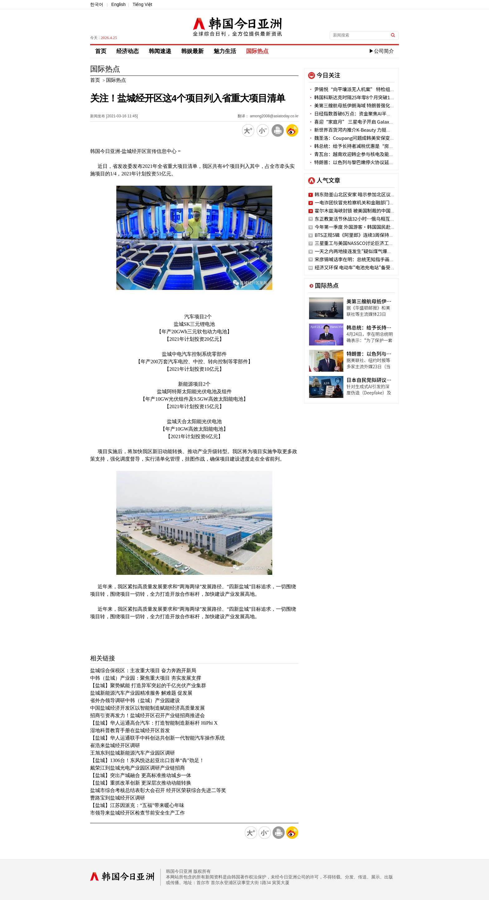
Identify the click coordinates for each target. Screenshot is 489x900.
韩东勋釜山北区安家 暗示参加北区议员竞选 (359, 194)
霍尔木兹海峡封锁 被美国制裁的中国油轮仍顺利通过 (369, 210)
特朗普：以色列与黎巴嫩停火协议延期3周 (354, 162)
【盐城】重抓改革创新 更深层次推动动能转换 (140, 782)
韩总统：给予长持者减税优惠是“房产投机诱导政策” (367, 146)
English (118, 4)
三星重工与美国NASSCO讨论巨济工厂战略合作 (363, 243)
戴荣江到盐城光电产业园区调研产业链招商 (137, 767)
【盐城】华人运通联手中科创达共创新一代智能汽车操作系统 (157, 738)
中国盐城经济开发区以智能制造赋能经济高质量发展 (147, 708)
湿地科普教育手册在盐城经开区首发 (130, 730)
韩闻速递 (160, 51)
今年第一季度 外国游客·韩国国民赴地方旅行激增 (367, 226)
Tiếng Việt (142, 4)
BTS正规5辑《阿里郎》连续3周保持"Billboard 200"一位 (373, 235)
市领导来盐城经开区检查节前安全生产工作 (137, 812)
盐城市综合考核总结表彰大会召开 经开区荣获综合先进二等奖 (158, 790)
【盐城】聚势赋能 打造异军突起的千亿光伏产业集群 (148, 685)
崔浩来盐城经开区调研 (115, 745)
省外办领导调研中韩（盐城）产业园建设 (135, 700)
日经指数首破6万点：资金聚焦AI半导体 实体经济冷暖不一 (371, 113)
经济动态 (127, 51)
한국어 (96, 4)
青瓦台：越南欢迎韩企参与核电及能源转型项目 (360, 154)
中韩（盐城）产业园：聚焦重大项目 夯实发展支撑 (145, 678)
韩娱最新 (192, 51)
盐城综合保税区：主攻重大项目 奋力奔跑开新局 (143, 670)
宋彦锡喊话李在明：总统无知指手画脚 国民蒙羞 (364, 259)
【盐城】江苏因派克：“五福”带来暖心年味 (137, 805)
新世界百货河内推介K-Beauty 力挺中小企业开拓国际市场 (370, 129)
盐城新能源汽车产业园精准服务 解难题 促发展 (141, 693)
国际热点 (257, 51)
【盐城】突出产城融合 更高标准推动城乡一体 (140, 775)
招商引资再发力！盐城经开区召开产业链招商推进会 (147, 715)
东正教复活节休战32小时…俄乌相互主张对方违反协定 (371, 218)
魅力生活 (225, 51)
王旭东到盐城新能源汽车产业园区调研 (132, 753)
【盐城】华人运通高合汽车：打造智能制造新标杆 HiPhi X (154, 723)
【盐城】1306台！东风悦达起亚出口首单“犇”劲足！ (147, 760)
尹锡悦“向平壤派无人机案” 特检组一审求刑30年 (363, 89)
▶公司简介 (381, 51)
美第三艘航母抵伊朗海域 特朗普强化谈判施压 (358, 105)
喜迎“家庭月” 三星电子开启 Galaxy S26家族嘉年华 (366, 121)
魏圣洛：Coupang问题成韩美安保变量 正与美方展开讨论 (370, 138)
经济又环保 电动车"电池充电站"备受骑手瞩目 (362, 267)
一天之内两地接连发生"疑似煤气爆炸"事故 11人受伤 (369, 251)
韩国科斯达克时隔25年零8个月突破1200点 (355, 97)
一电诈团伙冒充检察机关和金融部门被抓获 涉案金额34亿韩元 (379, 202)
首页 (100, 51)
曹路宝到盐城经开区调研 (117, 797)
